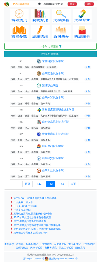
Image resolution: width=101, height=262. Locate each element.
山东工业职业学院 (53, 170)
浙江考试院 (32, 244)
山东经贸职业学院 (53, 158)
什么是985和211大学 (23, 205)
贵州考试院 (22, 247)
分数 (88, 67)
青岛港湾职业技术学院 (55, 133)
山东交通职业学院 (53, 73)
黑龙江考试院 (66, 247)
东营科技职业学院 (53, 61)
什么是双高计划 (20, 209)
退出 (89, 4)
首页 (27, 183)
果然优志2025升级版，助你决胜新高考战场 (35, 228)
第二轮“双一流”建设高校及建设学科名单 (33, 198)
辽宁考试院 (89, 244)
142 (39, 183)
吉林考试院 (50, 247)
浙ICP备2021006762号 (33, 258)
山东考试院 (46, 244)
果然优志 (9, 244)
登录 (72, 4)
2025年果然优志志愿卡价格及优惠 (30, 217)
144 (61, 183)
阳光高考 (80, 247)
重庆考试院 (74, 244)
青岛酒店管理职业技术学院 (58, 109)
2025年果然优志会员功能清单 (28, 221)
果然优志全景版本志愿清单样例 (28, 232)
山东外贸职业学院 (53, 97)
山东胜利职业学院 (53, 146)
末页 (73, 183)
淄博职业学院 (50, 85)
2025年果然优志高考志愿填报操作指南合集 (35, 225)
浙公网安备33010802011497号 (61, 259)
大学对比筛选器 (50, 46)
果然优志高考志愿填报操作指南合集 (31, 213)
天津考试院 (36, 247)
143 (50, 183)
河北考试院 (60, 244)
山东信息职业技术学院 (55, 121)
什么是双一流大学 (21, 202)
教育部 (19, 244)
